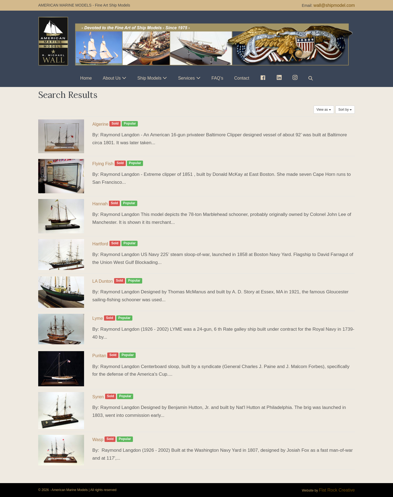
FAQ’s (217, 78)
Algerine (100, 124)
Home (86, 78)
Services (186, 78)
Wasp (97, 439)
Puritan (99, 355)
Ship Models (149, 78)
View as (324, 110)
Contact (241, 78)
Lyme (97, 318)
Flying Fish (102, 163)
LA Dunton (102, 281)
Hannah (100, 203)
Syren (98, 396)
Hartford (100, 244)
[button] (310, 78)
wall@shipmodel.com (334, 5)
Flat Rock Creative (337, 490)
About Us (112, 78)
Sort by (345, 110)
